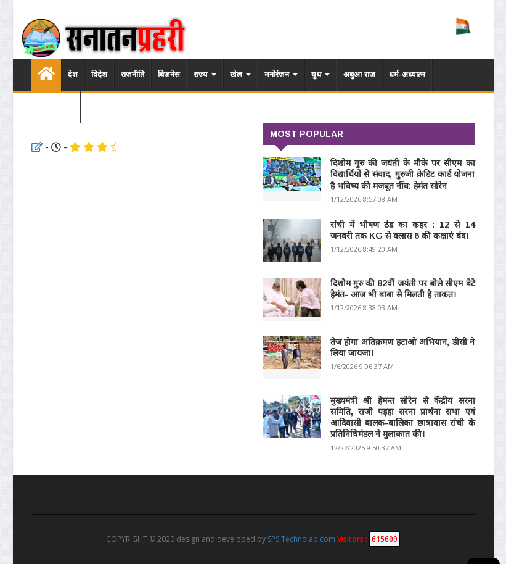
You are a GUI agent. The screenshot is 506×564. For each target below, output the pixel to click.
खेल (240, 74)
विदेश (99, 74)
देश (73, 74)
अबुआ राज (359, 74)
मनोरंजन (281, 74)
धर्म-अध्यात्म (407, 74)
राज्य (205, 74)
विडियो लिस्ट (56, 106)
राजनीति (132, 74)
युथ (320, 74)
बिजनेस (169, 74)
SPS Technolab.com (301, 539)
